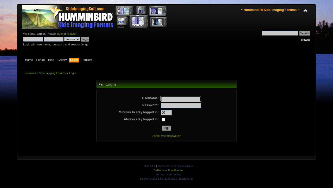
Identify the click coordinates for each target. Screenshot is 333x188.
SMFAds (159, 170)
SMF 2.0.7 (150, 165)
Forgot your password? (166, 135)
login (59, 33)
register (71, 33)
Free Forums (175, 170)
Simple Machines (183, 165)
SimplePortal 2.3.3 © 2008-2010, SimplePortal (166, 178)
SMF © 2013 (165, 165)
